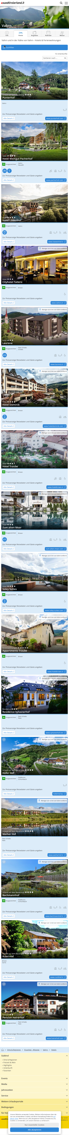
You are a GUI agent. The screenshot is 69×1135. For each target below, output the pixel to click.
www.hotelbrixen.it (57, 487)
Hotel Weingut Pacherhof (34, 153)
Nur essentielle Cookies (34, 1125)
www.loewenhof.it (57, 241)
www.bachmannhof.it (55, 916)
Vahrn (4, 103)
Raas (19, 718)
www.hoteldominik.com (55, 426)
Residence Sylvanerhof (34, 706)
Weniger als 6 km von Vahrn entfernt (54, 248)
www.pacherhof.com (56, 180)
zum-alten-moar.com (56, 549)
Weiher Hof (34, 828)
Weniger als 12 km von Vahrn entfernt (54, 801)
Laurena (34, 337)
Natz (3, 840)
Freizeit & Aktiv (9, 1062)
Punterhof (34, 91)
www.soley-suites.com (55, 610)
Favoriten (7, 1070)
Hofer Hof (34, 767)
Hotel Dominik (34, 399)
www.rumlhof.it (58, 977)
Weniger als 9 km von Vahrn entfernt (54, 678)
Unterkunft (7, 1068)
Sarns (4, 962)
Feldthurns (21, 777)
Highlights (7, 1065)
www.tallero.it (59, 303)
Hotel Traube (34, 460)
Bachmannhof (34, 889)
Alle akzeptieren (34, 1130)
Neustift (21, 165)
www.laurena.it (58, 364)
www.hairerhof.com (56, 1038)
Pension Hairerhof (34, 1011)
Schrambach (22, 779)
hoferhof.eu (59, 794)
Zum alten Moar (34, 521)
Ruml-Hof (34, 950)
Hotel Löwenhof (34, 214)
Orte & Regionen (10, 1060)
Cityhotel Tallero (34, 276)
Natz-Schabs (22, 347)
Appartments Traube (34, 645)
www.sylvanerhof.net (56, 732)
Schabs (20, 349)
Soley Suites (34, 583)
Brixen (20, 288)
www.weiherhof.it (57, 855)
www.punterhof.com (56, 118)
